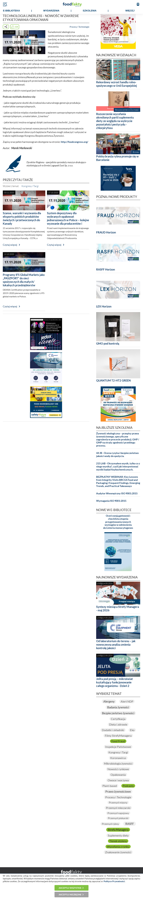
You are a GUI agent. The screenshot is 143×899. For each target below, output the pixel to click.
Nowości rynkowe (118, 769)
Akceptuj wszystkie (70, 888)
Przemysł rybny (110, 823)
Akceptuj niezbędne (70, 894)
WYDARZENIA (51, 10)
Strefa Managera (118, 829)
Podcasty (128, 785)
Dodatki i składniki (113, 730)
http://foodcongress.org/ (74, 141)
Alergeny (109, 701)
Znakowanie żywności (118, 852)
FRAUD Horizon (106, 232)
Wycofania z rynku (118, 846)
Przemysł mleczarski (118, 807)
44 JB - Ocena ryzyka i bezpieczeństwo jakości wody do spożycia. (117, 455)
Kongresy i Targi (30, 186)
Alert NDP (127, 701)
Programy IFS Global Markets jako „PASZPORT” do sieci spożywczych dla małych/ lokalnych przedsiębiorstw (24, 280)
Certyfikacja (118, 719)
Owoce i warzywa (118, 780)
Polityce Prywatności (114, 881)
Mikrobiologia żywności (118, 763)
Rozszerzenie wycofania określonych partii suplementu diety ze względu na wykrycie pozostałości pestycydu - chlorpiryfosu (115, 121)
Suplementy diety (118, 835)
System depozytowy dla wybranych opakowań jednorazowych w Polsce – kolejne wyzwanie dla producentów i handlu (68, 220)
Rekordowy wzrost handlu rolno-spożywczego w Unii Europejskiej (116, 83)
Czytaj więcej (10, 244)
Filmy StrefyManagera (118, 735)
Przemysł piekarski (118, 818)
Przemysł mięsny (118, 802)
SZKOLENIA (89, 10)
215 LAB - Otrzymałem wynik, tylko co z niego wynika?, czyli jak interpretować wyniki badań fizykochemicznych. (118, 466)
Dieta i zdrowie (118, 724)
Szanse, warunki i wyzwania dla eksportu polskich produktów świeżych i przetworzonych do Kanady (22, 218)
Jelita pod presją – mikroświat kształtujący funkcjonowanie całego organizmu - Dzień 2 (114, 682)
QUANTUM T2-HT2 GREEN (113, 380)
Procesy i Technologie (79, 27)
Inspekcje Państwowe (118, 746)
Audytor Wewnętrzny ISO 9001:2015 (117, 493)
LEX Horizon (103, 306)
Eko (132, 730)
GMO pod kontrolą (107, 343)
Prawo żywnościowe (118, 791)
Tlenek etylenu (118, 841)
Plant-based (109, 785)
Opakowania (118, 774)
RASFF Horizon (105, 269)
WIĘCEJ (129, 10)
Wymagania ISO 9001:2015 (111, 500)
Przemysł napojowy (118, 813)
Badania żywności (118, 707)
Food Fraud (118, 741)
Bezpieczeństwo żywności (118, 713)
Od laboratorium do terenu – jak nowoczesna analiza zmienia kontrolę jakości (115, 644)
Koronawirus (118, 758)
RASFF (129, 823)
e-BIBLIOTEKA (11, 10)
